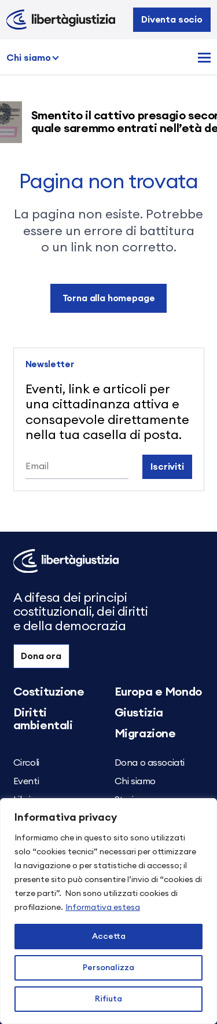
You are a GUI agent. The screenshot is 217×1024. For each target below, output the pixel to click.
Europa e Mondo (158, 692)
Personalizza (108, 968)
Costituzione (48, 692)
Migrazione (145, 734)
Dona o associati (150, 762)
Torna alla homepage (108, 298)
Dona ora (41, 656)
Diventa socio (172, 19)
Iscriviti (167, 466)
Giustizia (139, 713)
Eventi (26, 781)
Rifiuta (108, 999)
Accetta (109, 936)
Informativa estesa (102, 908)
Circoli (26, 762)
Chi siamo (28, 58)
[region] (108, 911)
